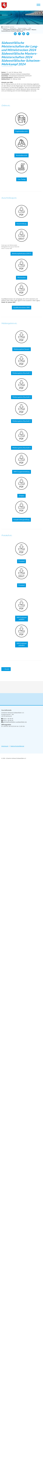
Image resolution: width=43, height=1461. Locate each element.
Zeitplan (21, 496)
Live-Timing (21, 179)
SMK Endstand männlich (22, 644)
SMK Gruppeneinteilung (22, 472)
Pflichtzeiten (21, 278)
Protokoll (21, 561)
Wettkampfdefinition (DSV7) (21, 254)
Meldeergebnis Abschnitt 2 (21, 397)
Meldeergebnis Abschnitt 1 (21, 373)
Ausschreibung (21, 224)
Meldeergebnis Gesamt (21, 349)
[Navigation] (38, 4)
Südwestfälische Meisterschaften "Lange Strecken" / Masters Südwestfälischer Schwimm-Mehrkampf (18, 30)
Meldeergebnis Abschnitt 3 (21, 421)
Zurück (6, 669)
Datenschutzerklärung (17, 746)
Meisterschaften (22, 28)
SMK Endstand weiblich (22, 618)
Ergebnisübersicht (21, 131)
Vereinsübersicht (21, 155)
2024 (29, 28)
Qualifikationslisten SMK (21, 307)
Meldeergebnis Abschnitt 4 (21, 448)
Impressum (4, 746)
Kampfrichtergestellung (21, 520)
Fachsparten (4, 28)
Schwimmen (13, 28)
